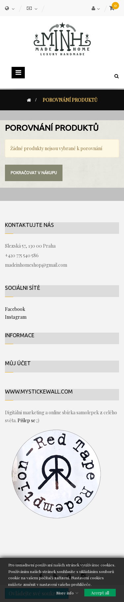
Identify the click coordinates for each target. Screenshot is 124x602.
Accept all (100, 592)
